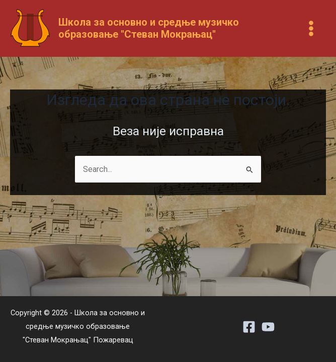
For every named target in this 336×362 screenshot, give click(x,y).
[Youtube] (268, 326)
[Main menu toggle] (311, 29)
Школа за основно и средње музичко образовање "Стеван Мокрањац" (148, 28)
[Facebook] (249, 326)
